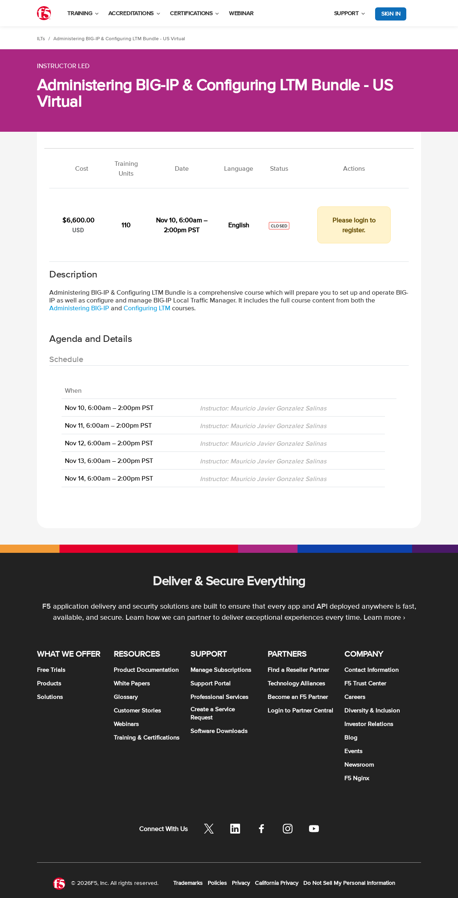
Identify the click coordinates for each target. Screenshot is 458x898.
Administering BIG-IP (79, 308)
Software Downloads (218, 730)
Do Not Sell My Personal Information (349, 883)
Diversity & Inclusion (372, 710)
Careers (354, 696)
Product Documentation (146, 669)
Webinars (126, 723)
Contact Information (371, 669)
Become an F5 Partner (298, 696)
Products (49, 683)
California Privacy (276, 883)
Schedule (66, 359)
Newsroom (359, 764)
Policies (217, 883)
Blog (350, 737)
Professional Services (219, 696)
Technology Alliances (296, 683)
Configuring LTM (147, 308)
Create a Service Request (212, 713)
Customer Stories (137, 710)
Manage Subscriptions (220, 669)
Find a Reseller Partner (298, 669)
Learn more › (384, 617)
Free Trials (51, 669)
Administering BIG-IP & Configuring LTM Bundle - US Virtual (119, 38)
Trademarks (188, 883)
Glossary (125, 696)
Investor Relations (368, 723)
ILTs (41, 38)
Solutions (50, 696)
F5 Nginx (356, 777)
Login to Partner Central (300, 710)
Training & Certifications (146, 737)
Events (353, 750)
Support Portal (210, 683)
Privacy (241, 883)
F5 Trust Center (365, 683)
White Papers (132, 683)
